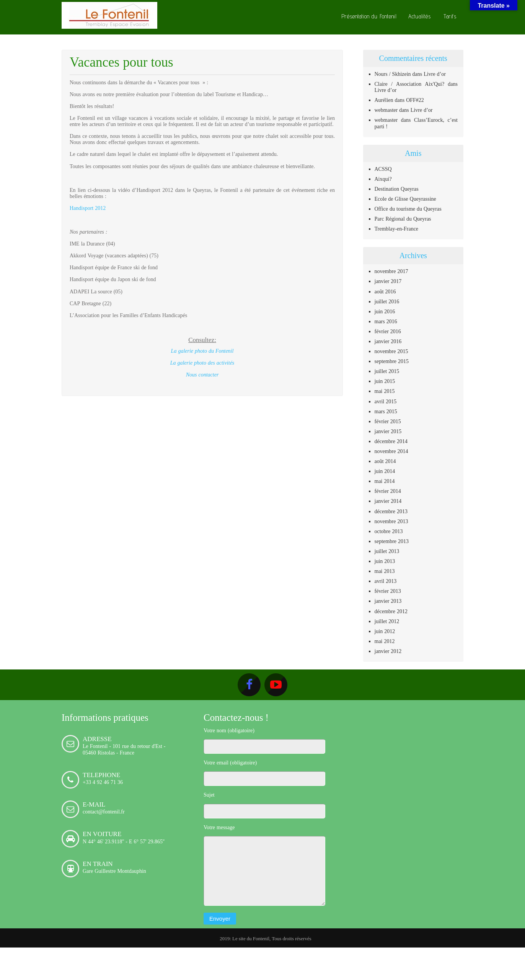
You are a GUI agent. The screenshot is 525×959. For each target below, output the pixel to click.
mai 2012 (385, 641)
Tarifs (450, 16)
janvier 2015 (388, 431)
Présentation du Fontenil (369, 16)
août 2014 (385, 461)
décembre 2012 (391, 611)
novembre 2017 (391, 271)
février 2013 (388, 591)
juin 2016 (385, 311)
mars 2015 (386, 411)
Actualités (419, 16)
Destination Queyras (397, 188)
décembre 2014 (391, 441)
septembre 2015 (392, 361)
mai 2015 (385, 391)
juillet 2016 (387, 301)
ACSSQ (383, 169)
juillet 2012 (387, 621)
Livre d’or (435, 74)
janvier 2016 (388, 341)
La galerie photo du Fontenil (202, 350)
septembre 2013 (392, 541)
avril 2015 (386, 401)
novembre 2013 (391, 521)
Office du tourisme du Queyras (408, 208)
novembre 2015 (391, 351)
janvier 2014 (388, 501)
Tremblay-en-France (397, 228)
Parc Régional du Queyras (403, 218)
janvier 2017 (388, 281)
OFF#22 (415, 100)
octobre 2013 (389, 531)
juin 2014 (385, 471)
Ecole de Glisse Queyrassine (405, 198)
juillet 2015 (387, 371)
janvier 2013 (388, 601)
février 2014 (388, 491)
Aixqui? (383, 179)
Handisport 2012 (88, 208)
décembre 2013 (391, 511)
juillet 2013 (387, 551)
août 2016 (385, 291)
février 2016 (388, 331)
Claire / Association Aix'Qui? (410, 84)
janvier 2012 (388, 651)
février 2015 (388, 421)
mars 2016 (386, 321)
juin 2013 (385, 561)
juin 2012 (385, 631)
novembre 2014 (391, 451)
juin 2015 (385, 381)
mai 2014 (385, 481)
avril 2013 (386, 581)
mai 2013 (385, 571)
